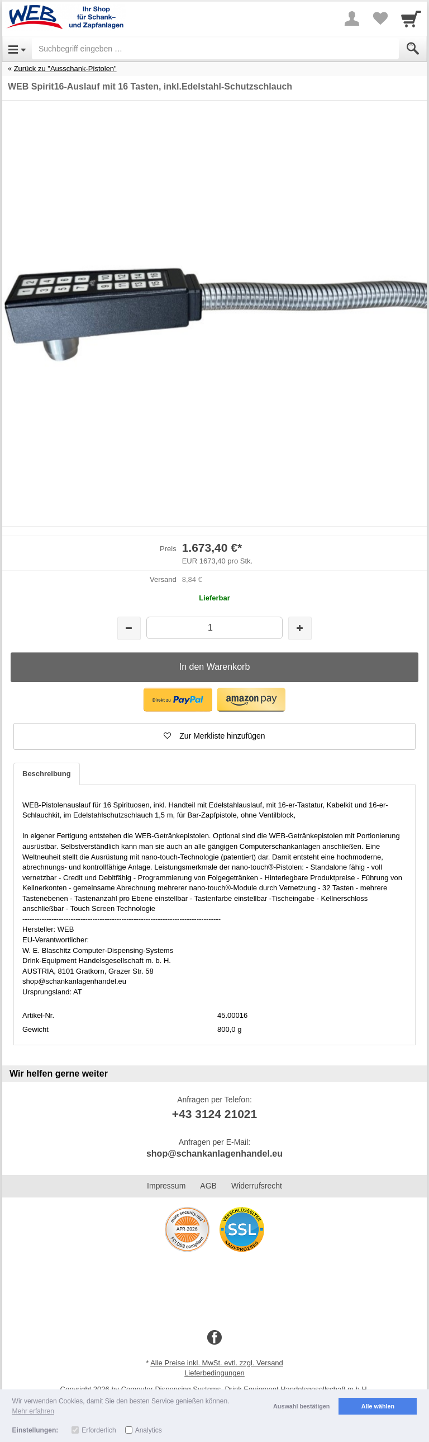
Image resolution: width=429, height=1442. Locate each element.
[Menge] (214, 627)
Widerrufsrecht (256, 1185)
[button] (178, 700)
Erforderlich (99, 1430)
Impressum (166, 1185)
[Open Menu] (17, 49)
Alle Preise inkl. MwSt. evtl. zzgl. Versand (216, 1363)
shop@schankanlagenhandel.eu (214, 1153)
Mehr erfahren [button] (33, 1411)
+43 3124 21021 (214, 1113)
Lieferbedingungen (214, 1373)
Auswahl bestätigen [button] (301, 1406)
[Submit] (413, 48)
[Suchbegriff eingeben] (215, 48)
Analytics (148, 1430)
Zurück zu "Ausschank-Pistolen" (65, 68)
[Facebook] (214, 1337)
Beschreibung (46, 773)
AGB (208, 1185)
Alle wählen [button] (377, 1406)
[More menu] (352, 18)
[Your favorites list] (380, 18)
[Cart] (411, 18)
